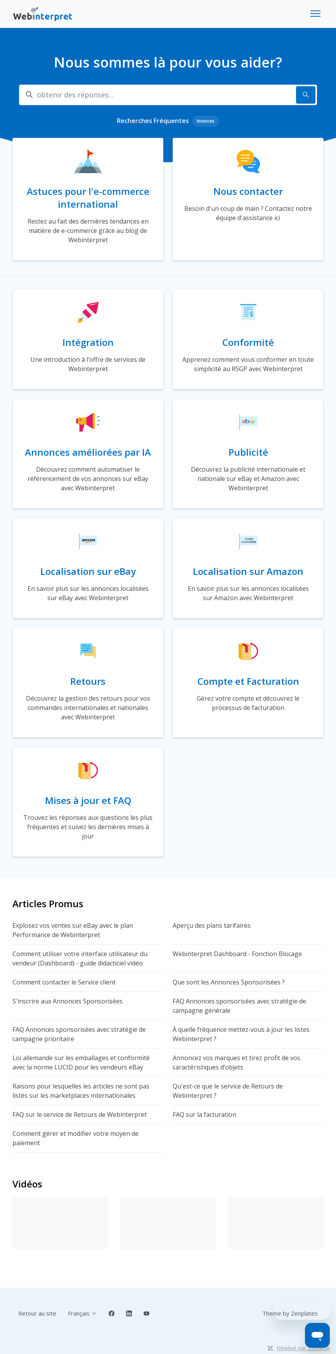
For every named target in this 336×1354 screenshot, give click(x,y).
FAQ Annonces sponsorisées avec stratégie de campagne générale (239, 1006)
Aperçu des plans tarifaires (212, 925)
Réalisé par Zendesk (303, 1348)
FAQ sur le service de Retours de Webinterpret (79, 1114)
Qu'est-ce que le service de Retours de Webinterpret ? (228, 1091)
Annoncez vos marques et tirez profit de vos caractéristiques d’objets (236, 1062)
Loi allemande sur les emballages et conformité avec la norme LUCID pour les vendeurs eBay (81, 1062)
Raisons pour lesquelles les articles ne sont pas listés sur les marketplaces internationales (80, 1091)
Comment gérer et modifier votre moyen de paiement (75, 1138)
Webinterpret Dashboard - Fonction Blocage (237, 954)
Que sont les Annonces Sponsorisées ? (229, 982)
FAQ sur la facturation (204, 1114)
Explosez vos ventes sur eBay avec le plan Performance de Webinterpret (72, 930)
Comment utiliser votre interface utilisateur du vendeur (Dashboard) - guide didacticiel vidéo (79, 958)
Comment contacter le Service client (64, 982)
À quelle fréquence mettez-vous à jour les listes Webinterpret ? (241, 1034)
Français (82, 1313)
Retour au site (37, 1313)
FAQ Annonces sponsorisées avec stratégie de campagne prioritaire (79, 1034)
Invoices (206, 121)
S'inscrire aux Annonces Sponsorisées (67, 1001)
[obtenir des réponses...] (168, 95)
